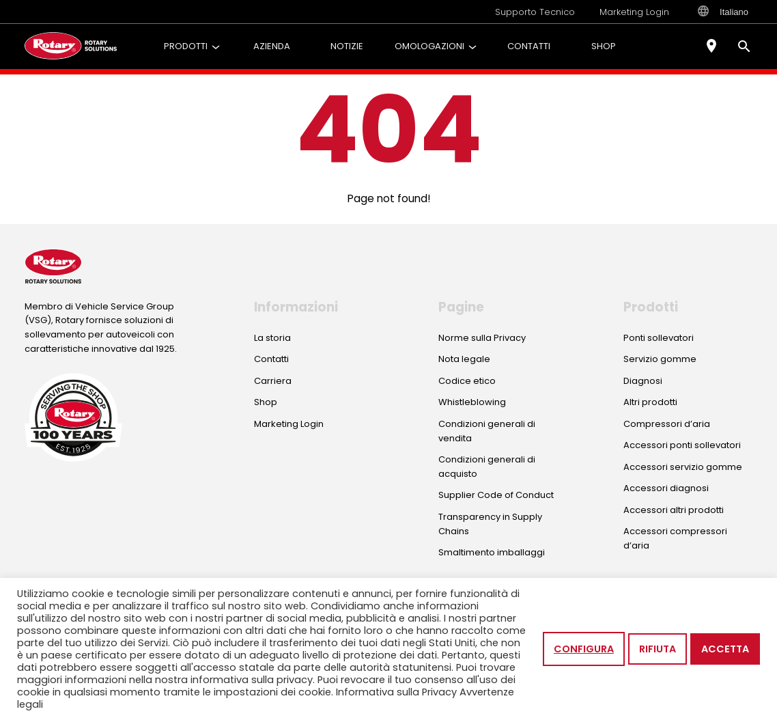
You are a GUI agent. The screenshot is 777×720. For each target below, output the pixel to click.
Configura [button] (584, 649)
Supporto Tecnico (535, 11)
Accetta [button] (725, 649)
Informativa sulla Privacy (396, 692)
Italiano (723, 11)
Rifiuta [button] (657, 649)
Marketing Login (634, 11)
